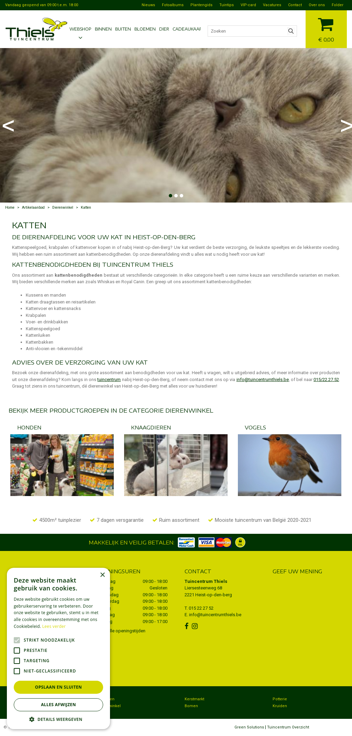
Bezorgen (105, 699)
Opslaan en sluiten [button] (58, 687)
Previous (7, 125)
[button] (58, 719)
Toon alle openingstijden (121, 630)
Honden (29, 427)
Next (345, 125)
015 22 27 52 (201, 608)
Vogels (255, 427)
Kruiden (280, 706)
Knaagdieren (151, 427)
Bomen (191, 706)
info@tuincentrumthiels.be (262, 379)
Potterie (280, 699)
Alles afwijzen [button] (58, 705)
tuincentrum (109, 379)
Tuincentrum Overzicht (288, 727)
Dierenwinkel (109, 706)
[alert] (58, 648)
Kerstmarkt (194, 699)
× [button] (102, 575)
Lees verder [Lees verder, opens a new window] (54, 626)
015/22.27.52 (326, 379)
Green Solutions (249, 727)
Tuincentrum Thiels (206, 581)
